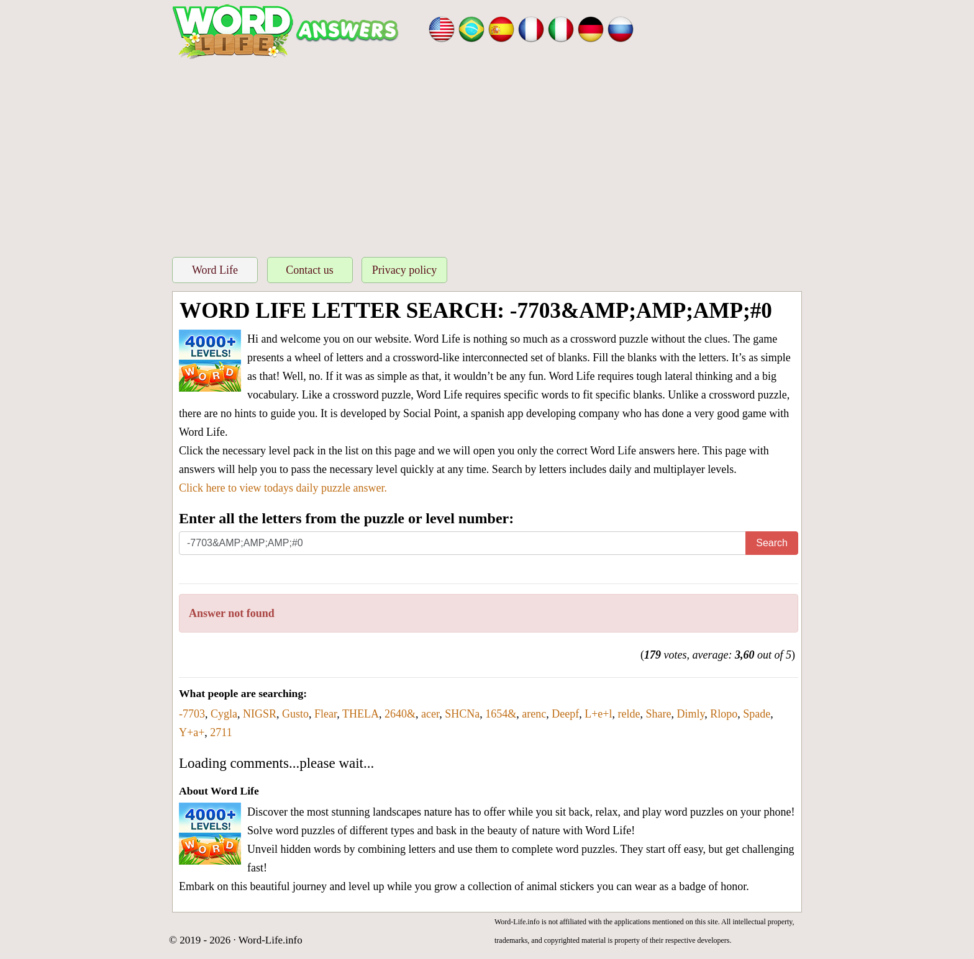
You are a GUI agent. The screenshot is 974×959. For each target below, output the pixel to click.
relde (629, 714)
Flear (325, 714)
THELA (360, 714)
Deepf (565, 714)
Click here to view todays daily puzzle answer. (283, 488)
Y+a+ (191, 732)
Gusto (295, 714)
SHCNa (462, 714)
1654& (500, 714)
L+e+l (598, 714)
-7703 (192, 714)
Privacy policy (404, 270)
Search (772, 543)
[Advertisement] (487, 154)
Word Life (215, 270)
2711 (221, 732)
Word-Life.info (271, 940)
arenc (534, 714)
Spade (756, 714)
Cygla (224, 714)
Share (658, 714)
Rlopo (723, 714)
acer (430, 714)
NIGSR (259, 714)
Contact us (310, 270)
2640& (400, 714)
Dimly (690, 714)
